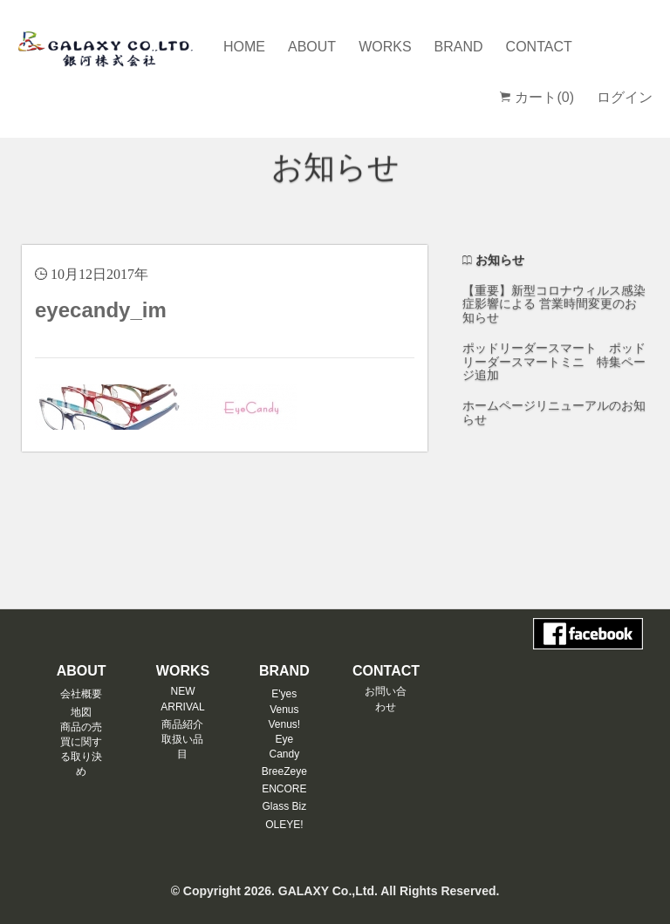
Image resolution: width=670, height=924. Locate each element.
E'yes (284, 694)
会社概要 (81, 694)
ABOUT (312, 46)
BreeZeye (284, 771)
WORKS (385, 46)
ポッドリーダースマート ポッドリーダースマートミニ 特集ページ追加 (554, 361)
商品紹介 (182, 724)
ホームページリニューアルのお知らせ (554, 411)
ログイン (625, 97)
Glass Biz (284, 806)
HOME (244, 46)
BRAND (458, 46)
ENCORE (284, 789)
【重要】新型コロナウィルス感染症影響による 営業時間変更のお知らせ (554, 303)
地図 (81, 712)
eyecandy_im (101, 310)
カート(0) (537, 97)
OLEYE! (284, 825)
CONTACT (539, 46)
